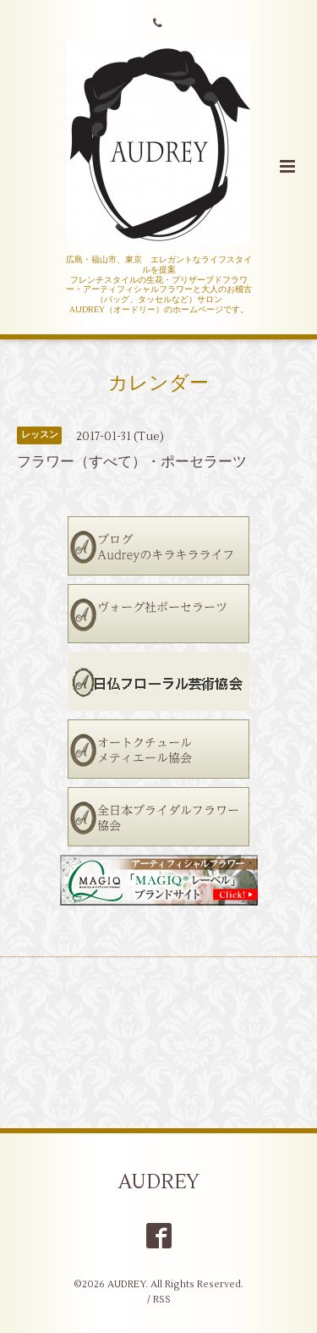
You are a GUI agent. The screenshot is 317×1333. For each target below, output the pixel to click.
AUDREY (158, 1182)
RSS (162, 1299)
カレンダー (158, 382)
